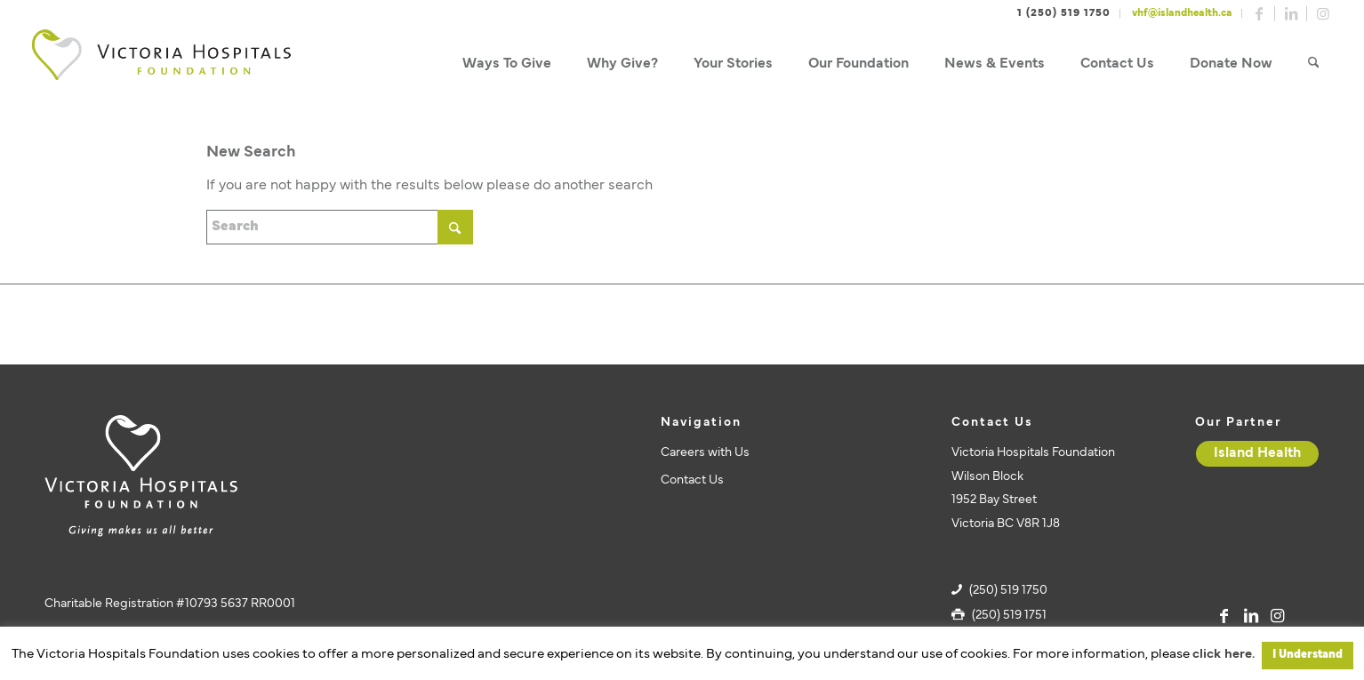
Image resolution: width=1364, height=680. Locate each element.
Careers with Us (705, 453)
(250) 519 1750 (1008, 590)
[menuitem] (507, 64)
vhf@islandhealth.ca (1182, 13)
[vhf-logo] (161, 64)
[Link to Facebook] (1259, 13)
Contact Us (692, 480)
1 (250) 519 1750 (1064, 13)
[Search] (1313, 64)
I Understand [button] (1307, 655)
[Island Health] (1257, 454)
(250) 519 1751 (1009, 615)
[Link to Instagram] (1323, 13)
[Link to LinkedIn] (1291, 13)
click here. (1223, 654)
